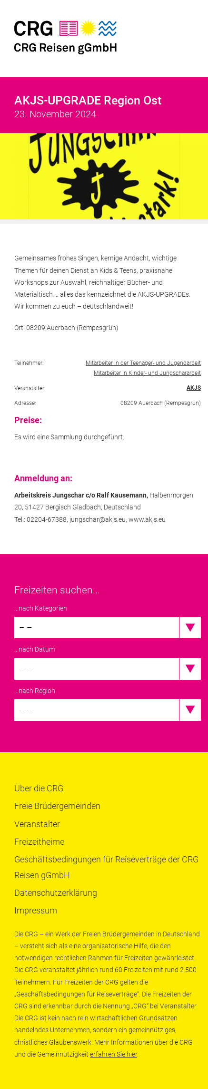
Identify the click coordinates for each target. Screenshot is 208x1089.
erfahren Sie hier (113, 1054)
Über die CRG (38, 788)
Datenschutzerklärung (55, 893)
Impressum (35, 910)
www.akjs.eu (147, 519)
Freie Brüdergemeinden (57, 806)
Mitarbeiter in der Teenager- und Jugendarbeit (143, 363)
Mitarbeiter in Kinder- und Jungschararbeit (147, 373)
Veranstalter (37, 824)
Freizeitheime (39, 842)
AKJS (194, 387)
